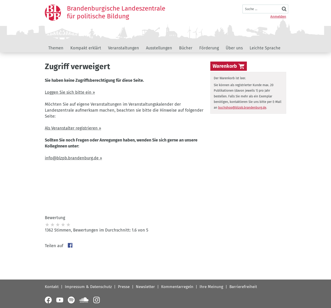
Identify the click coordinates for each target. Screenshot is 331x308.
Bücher (185, 48)
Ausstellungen (159, 48)
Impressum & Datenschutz (88, 286)
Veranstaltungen (123, 48)
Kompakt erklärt (85, 48)
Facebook (70, 245)
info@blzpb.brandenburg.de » (73, 158)
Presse (124, 286)
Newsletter (145, 286)
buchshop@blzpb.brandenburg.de (242, 108)
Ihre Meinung (211, 286)
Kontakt (52, 286)
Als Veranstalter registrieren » (73, 128)
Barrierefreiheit (243, 286)
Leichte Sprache (265, 48)
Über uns (234, 48)
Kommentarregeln (177, 286)
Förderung (209, 48)
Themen (55, 48)
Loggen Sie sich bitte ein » (70, 92)
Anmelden (278, 16)
